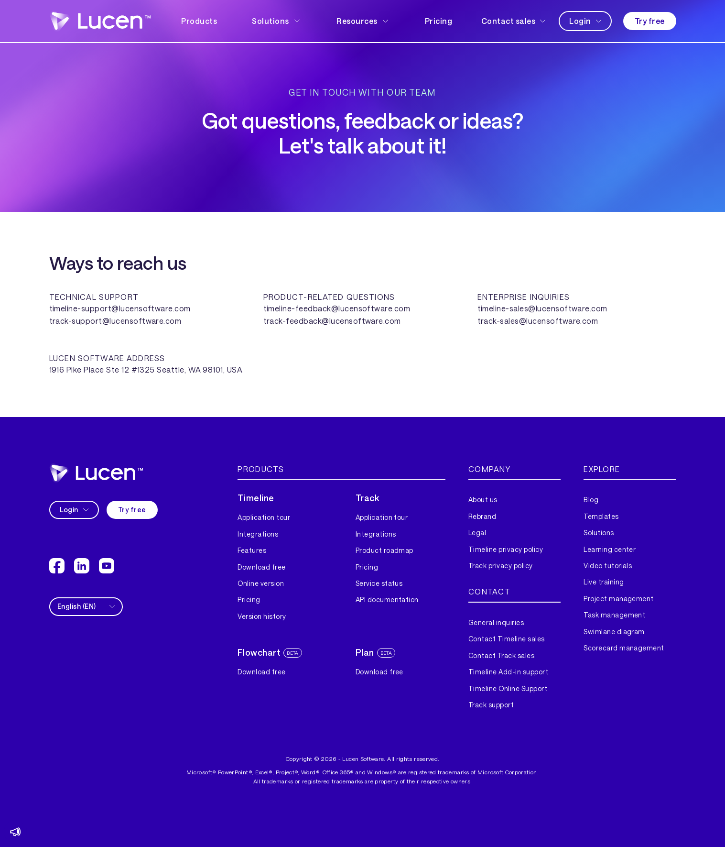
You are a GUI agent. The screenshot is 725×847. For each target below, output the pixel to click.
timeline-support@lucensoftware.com (120, 308)
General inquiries (496, 622)
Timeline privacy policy (505, 549)
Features (252, 550)
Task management (614, 615)
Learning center (610, 549)
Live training (604, 582)
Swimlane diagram (614, 631)
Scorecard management (624, 648)
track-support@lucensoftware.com (115, 320)
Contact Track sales (501, 655)
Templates (601, 516)
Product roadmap (384, 550)
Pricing (438, 20)
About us (483, 499)
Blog (591, 499)
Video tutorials (608, 565)
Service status (379, 583)
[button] (277, 21)
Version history (262, 616)
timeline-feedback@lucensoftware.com (337, 308)
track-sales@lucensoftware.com (537, 320)
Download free (261, 567)
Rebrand (482, 516)
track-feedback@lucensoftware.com (332, 320)
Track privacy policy (500, 565)
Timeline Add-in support (508, 672)
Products (199, 20)
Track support (491, 705)
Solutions (599, 532)
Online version (261, 583)
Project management (619, 598)
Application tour (264, 517)
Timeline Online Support (507, 688)
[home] (100, 21)
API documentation (387, 599)
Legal (477, 532)
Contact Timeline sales (506, 639)
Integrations (258, 534)
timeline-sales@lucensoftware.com (542, 308)
